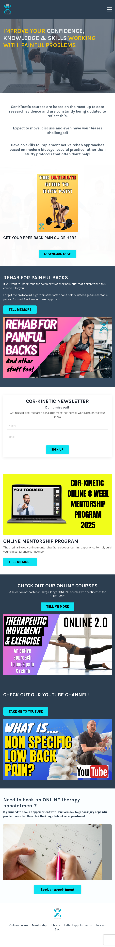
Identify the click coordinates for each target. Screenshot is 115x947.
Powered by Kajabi (57, 938)
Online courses (18, 925)
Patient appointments (78, 925)
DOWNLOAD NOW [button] (57, 254)
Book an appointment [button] (57, 890)
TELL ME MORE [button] (20, 309)
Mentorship (39, 925)
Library (55, 925)
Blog (57, 929)
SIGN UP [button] (57, 449)
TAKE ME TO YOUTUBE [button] (26, 711)
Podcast (101, 925)
